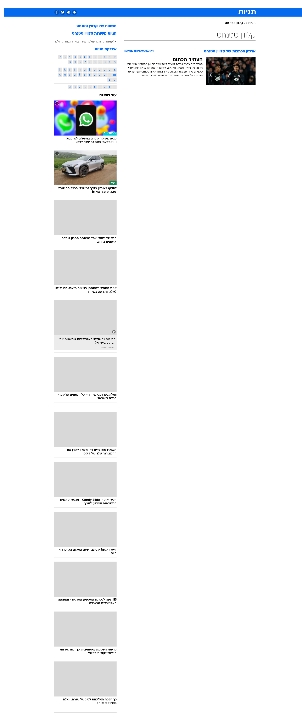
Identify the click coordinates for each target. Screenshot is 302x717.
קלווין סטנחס (230, 23)
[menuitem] (230, 4)
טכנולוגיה (111, 4)
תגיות (248, 23)
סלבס (176, 4)
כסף (164, 4)
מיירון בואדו (75, 41)
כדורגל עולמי (92, 41)
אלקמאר (107, 41)
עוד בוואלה (104, 95)
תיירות (126, 4)
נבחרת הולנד (58, 41)
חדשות (232, 4)
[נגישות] (5, 4)
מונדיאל (203, 4)
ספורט (218, 4)
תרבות (189, 4)
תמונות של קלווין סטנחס (93, 26)
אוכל (153, 4)
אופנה (96, 4)
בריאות (140, 4)
